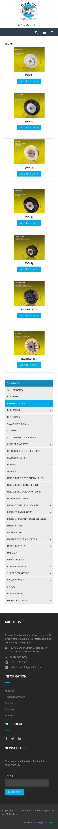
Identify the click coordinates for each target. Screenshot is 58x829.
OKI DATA (12, 553)
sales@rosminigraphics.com (26, 667)
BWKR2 (29, 121)
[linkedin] (19, 739)
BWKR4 (29, 217)
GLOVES (11, 471)
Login (38, 25)
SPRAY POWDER (15, 580)
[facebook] (6, 739)
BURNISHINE (14, 410)
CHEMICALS (13, 417)
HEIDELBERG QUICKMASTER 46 (24, 491)
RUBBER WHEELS (16, 566)
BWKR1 (29, 75)
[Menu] (52, 32)
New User (24, 25)
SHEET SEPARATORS (18, 573)
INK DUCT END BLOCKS (19, 512)
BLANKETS (13, 396)
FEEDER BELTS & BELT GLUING (23, 451)
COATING (12, 430)
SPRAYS (11, 587)
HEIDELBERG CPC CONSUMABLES (25, 478)
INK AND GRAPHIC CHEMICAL (23, 505)
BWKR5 (29, 263)
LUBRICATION (14, 525)
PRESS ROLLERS (16, 559)
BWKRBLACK (29, 309)
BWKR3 (29, 167)
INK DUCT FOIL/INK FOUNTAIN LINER (26, 519)
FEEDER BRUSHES (17, 458)
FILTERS (11, 464)
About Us (9, 691)
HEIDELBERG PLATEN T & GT (22, 485)
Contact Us (10, 703)
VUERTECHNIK (15, 593)
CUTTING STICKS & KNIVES (21, 437)
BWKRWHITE (29, 359)
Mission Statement (15, 697)
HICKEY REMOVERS (17, 498)
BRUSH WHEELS (16, 403)
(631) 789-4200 (18, 657)
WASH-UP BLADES (17, 600)
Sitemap (9, 709)
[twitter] (12, 739)
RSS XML (9, 715)
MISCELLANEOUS (16, 546)
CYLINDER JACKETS (17, 444)
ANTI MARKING (15, 390)
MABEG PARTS (15, 532)
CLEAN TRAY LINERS (18, 424)
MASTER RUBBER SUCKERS (22, 539)
